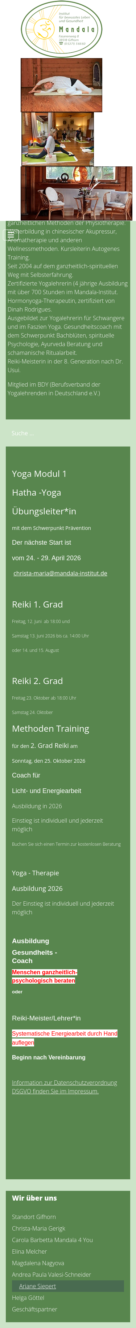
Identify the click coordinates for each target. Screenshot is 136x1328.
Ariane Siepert (37, 1286)
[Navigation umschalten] (11, 235)
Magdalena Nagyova (38, 1263)
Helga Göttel (28, 1298)
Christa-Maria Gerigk (38, 1228)
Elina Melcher (29, 1251)
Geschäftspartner (34, 1309)
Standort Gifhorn (34, 1217)
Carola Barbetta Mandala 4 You (52, 1240)
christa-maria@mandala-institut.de (60, 573)
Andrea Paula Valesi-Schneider (51, 1275)
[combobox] (42, 433)
